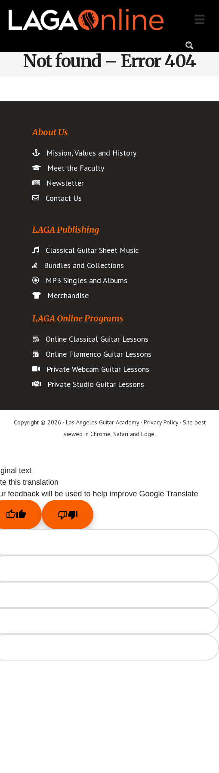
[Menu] (199, 19)
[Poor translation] (67, 514)
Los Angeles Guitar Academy (102, 422)
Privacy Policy (161, 422)
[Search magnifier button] (189, 45)
